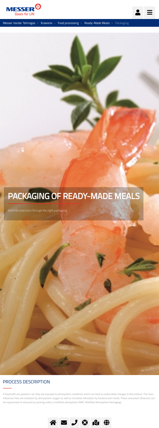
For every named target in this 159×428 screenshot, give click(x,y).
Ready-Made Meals (97, 23)
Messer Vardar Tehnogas (19, 23)
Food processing (68, 23)
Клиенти (46, 23)
